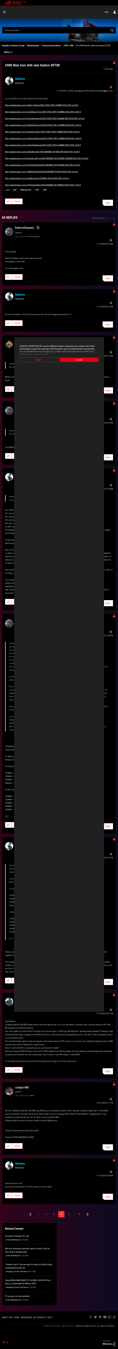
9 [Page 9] (79, 1214)
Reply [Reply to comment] (107, 278)
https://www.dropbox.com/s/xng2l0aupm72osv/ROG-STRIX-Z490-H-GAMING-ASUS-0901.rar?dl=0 (43, 112)
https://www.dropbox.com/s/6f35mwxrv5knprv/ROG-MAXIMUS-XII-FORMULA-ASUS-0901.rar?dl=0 (43, 185)
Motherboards (33, 45)
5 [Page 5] (69, 1214)
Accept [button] (79, 360)
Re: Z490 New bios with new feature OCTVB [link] (93, 45)
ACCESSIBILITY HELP (42, 1317)
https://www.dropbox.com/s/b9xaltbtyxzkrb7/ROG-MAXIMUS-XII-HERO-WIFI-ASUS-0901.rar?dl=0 (42, 152)
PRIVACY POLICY (68, 1326)
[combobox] (59, 30)
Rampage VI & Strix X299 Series (17, 1272)
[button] (8, 201)
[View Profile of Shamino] (20, 78)
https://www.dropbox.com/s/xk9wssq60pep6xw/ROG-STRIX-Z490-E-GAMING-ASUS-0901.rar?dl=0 (43, 138)
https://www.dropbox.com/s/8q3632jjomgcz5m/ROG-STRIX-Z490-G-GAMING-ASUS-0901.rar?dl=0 (43, 125)
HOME (16, 1317)
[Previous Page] (31, 1214)
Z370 (37, 190)
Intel (14, 190)
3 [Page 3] (53, 1214)
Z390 (44, 190)
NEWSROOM (26, 1317)
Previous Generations (51, 45)
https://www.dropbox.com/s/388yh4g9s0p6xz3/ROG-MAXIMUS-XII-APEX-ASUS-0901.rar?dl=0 (41, 172)
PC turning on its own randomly (17, 1296)
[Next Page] (87, 1214)
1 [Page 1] (38, 1214)
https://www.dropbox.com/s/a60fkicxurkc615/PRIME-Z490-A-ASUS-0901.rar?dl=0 (37, 178)
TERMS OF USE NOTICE (52, 1326)
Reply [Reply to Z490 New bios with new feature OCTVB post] (107, 203)
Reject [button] (39, 360)
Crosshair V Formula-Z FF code (17, 1236)
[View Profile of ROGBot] (110, 91)
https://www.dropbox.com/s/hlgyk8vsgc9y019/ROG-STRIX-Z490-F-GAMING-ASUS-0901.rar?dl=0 (42, 132)
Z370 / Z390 (68, 45)
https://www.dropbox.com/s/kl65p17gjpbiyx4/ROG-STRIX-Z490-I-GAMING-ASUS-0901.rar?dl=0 (41, 105)
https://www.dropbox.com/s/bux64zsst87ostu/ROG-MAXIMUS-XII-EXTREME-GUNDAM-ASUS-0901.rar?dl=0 (46, 158)
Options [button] (7, 52)
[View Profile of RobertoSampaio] (24, 227)
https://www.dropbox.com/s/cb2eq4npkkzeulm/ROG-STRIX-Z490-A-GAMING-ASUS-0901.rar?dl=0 (43, 145)
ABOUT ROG (7, 1317)
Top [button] (6, 1342)
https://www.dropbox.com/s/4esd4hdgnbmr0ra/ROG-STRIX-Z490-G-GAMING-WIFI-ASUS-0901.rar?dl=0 (45, 118)
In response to (28, 237)
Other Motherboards (13, 1240)
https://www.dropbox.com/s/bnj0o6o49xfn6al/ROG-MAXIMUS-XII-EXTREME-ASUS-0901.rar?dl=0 (42, 165)
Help (106, 12)
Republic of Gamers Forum (13, 45)
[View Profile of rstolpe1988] (22, 1087)
